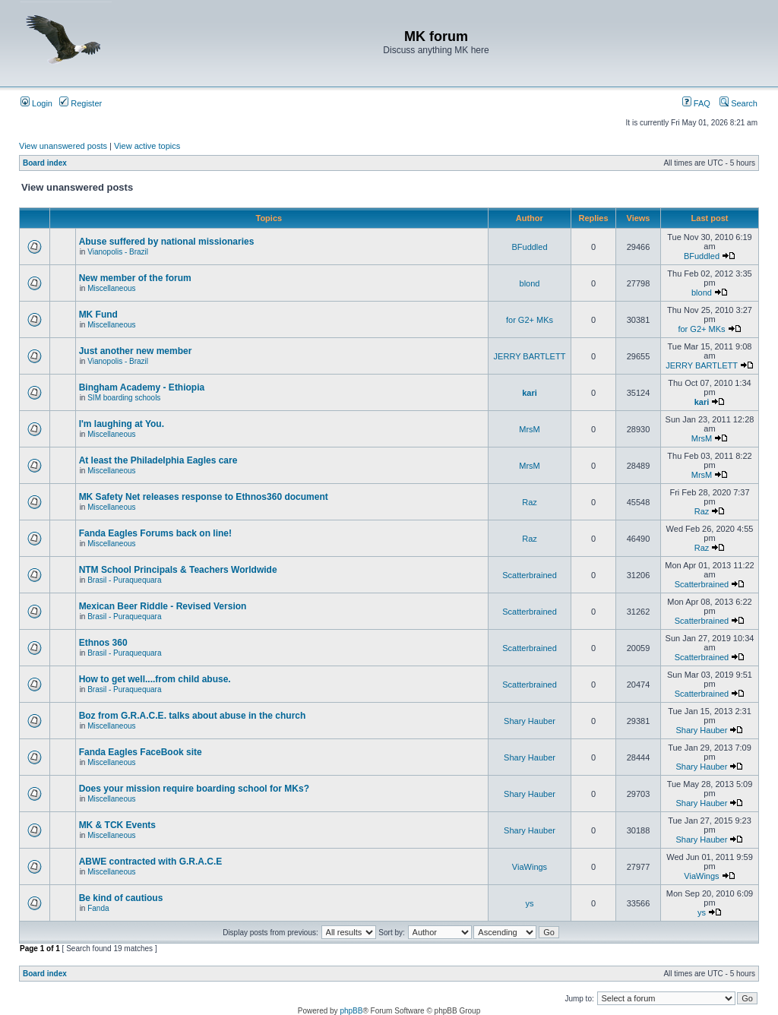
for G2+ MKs (529, 319)
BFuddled (529, 246)
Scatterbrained (529, 575)
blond (530, 283)
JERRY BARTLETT (530, 356)
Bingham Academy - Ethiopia (142, 387)
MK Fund (98, 314)
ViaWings (529, 866)
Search (738, 103)
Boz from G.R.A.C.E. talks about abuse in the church (192, 715)
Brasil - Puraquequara (124, 580)
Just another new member (135, 351)
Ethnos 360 (103, 642)
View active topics (147, 145)
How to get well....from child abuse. (155, 679)
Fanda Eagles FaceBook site (140, 752)
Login (36, 103)
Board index (45, 163)
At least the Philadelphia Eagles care (158, 460)
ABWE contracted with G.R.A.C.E (151, 861)
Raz (529, 502)
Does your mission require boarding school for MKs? (194, 788)
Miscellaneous (111, 288)
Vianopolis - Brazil (117, 252)
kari (529, 392)
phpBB (351, 1011)
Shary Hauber (529, 721)
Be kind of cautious (121, 898)
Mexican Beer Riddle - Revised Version (163, 606)
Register (80, 103)
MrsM (529, 429)
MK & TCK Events (117, 825)
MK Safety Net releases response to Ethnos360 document (203, 497)
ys (530, 903)
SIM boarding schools (123, 398)
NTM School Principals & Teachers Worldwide (178, 569)
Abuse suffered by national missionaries (167, 241)
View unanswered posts (63, 145)
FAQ (696, 103)
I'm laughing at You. (121, 424)
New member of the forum (135, 278)
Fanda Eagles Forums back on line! (155, 533)
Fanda (98, 908)
